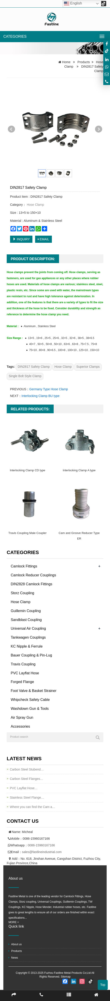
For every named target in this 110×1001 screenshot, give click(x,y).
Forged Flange (22, 682)
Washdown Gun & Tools (30, 708)
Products (84, 62)
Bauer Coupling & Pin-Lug (31, 655)
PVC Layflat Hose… (24, 788)
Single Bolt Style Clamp (25, 376)
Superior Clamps (87, 366)
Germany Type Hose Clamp (48, 389)
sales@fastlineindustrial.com (42, 852)
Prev (11, 129)
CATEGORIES (15, 36)
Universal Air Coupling (28, 628)
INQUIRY (21, 239)
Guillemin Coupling (26, 611)
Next (98, 129)
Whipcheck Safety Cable (30, 700)
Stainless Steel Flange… (27, 797)
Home (66, 62)
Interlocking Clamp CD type (27, 470)
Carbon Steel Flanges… (26, 779)
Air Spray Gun (22, 717)
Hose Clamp (35, 204)
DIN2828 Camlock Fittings (31, 584)
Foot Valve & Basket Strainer (33, 691)
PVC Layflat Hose (25, 673)
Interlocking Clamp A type (79, 470)
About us (15, 944)
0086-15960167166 (41, 845)
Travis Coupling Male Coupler (27, 533)
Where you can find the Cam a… (32, 807)
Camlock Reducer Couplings (33, 575)
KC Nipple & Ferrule (26, 646)
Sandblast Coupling (26, 620)
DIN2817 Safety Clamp (34, 366)
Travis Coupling (23, 664)
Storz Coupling (22, 593)
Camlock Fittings (24, 566)
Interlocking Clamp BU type (40, 396)
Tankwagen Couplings (28, 637)
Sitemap (66, 976)
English (73, 3)
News (13, 957)
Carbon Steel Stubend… (27, 769)
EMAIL (43, 239)
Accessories (20, 726)
